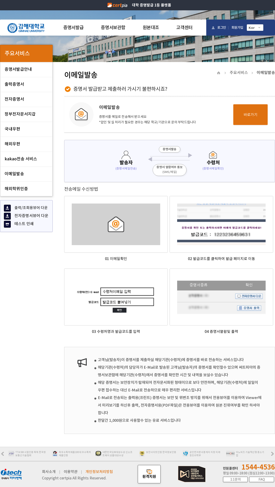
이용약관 (70, 471)
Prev (4, 455)
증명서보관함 (113, 28)
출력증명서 (14, 84)
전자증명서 (14, 99)
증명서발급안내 (18, 69)
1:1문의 (235, 479)
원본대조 (151, 28)
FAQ (261, 479)
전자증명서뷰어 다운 (26, 216)
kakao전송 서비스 (21, 158)
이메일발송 (14, 173)
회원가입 (237, 27)
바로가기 (250, 114)
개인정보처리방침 (99, 471)
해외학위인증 (16, 188)
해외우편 (12, 144)
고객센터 (184, 28)
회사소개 (49, 471)
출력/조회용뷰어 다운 (26, 208)
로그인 (221, 27)
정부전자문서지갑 (20, 114)
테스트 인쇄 (19, 224)
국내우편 (12, 129)
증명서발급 (73, 28)
